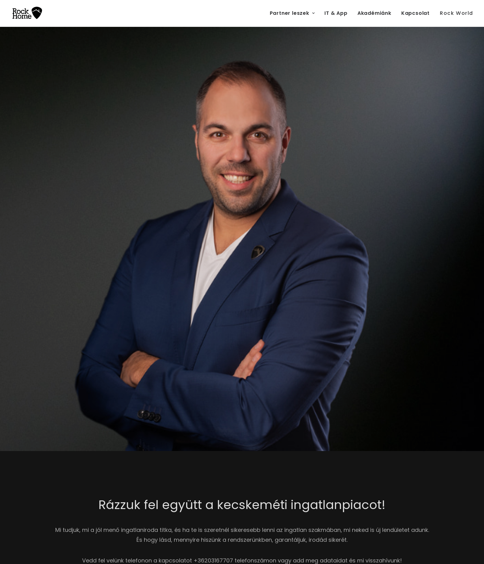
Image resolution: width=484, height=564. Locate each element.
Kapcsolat (415, 13)
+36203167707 (213, 317)
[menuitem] (294, 13)
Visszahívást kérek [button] (64, 155)
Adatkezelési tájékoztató (304, 389)
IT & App (335, 13)
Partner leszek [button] (292, 13)
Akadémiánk (374, 13)
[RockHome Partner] (27, 13)
